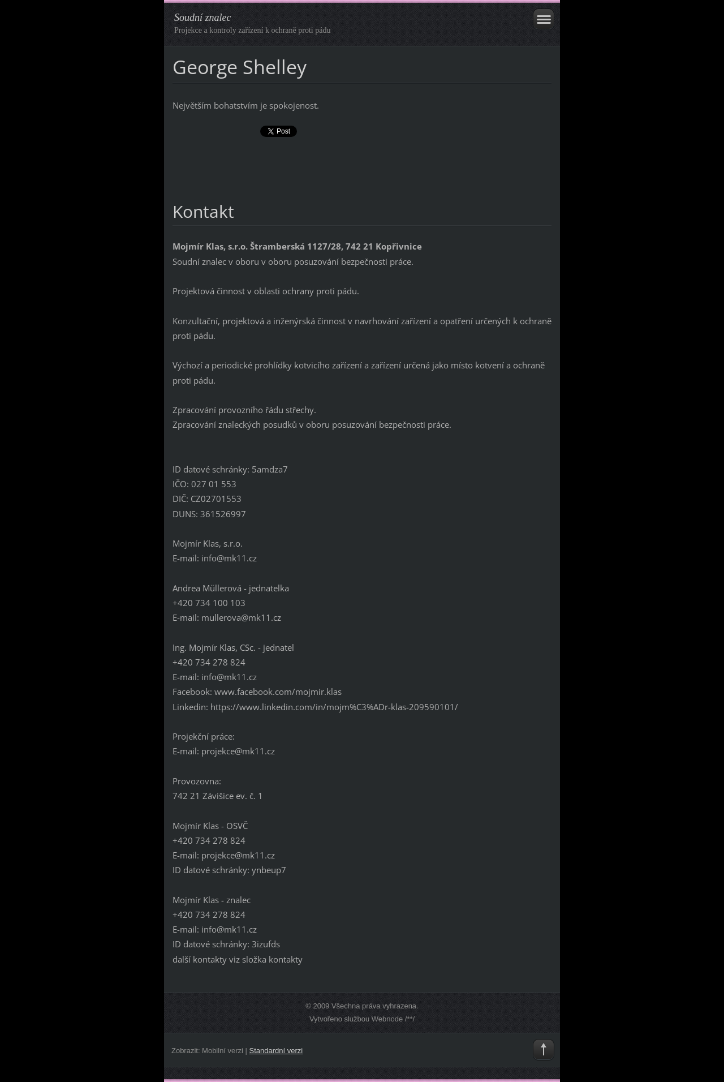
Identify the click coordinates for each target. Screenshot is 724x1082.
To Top (543, 1049)
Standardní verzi (276, 1050)
